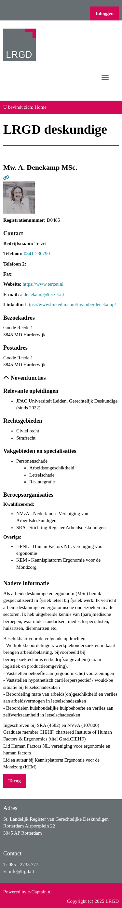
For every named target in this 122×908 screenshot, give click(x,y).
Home (40, 107)
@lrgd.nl (21, 871)
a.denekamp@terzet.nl (42, 294)
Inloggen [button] (104, 13)
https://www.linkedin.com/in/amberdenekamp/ (70, 304)
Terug (14, 780)
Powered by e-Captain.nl (27, 891)
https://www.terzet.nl (43, 284)
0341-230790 (37, 253)
